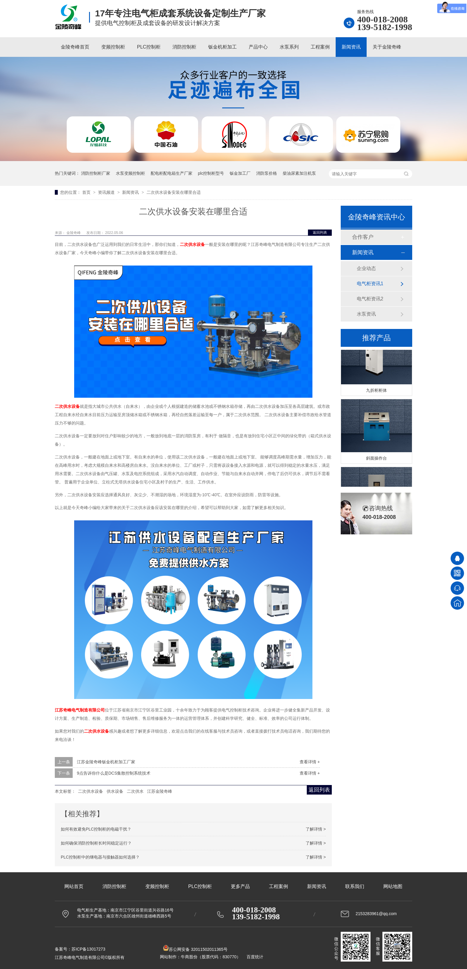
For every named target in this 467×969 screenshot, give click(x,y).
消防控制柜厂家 (95, 173)
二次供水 (135, 791)
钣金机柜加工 (222, 46)
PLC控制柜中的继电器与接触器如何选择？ (100, 857)
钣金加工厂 (240, 173)
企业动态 (366, 268)
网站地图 (392, 886)
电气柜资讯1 (370, 283)
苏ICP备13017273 (88, 949)
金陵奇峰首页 (75, 46)
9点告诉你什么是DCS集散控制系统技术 (113, 773)
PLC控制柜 (149, 46)
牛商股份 (189, 956)
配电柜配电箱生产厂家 (171, 173)
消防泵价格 (266, 173)
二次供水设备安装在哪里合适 (174, 192)
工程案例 (320, 46)
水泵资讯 (366, 313)
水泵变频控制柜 (130, 173)
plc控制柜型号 (211, 173)
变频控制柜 (113, 46)
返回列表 (320, 232)
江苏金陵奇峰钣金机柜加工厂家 (106, 761)
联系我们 (354, 886)
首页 (87, 192)
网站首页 (73, 886)
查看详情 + (310, 761)
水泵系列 (289, 46)
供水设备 (115, 791)
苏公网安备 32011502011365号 (195, 949)
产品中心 (258, 46)
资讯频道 (107, 192)
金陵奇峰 (74, 233)
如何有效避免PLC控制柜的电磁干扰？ (96, 829)
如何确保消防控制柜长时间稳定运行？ (96, 843)
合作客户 (362, 237)
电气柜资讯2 (370, 298)
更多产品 (240, 886)
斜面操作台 (376, 458)
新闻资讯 (351, 46)
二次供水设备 (90, 791)
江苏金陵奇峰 (159, 791)
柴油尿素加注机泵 (299, 173)
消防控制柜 (184, 46)
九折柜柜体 (376, 390)
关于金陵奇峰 (387, 46)
